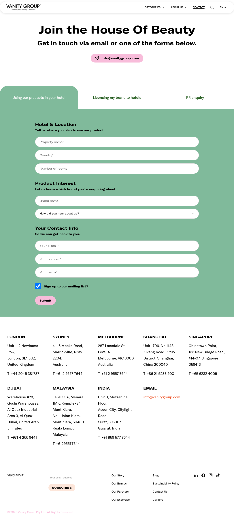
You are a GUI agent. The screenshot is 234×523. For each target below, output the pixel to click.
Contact (199, 7)
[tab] (39, 97)
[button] (154, 7)
